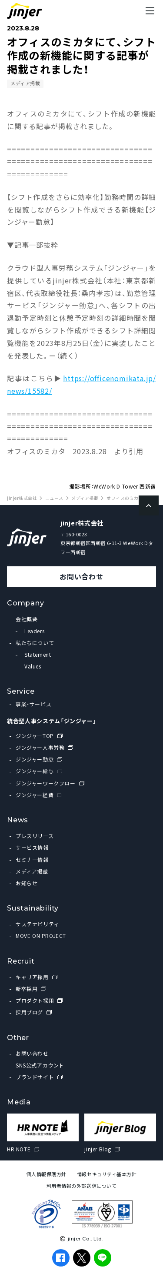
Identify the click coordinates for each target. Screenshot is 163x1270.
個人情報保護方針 (46, 1174)
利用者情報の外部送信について (82, 1186)
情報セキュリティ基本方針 (107, 1174)
